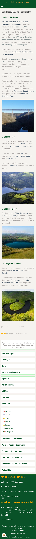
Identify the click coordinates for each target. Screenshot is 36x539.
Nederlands (8, 428)
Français (7, 411)
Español (6, 418)
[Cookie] (4, 535)
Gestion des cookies (18, 534)
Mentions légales (18, 530)
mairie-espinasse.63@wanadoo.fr (21, 491)
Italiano (6, 422)
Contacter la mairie (12, 497)
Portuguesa (8, 432)
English (6, 415)
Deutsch (6, 425)
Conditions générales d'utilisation (18, 537)
